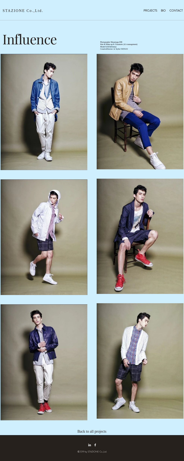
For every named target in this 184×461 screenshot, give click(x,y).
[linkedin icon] (89, 445)
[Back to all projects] (94, 431)
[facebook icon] (95, 445)
